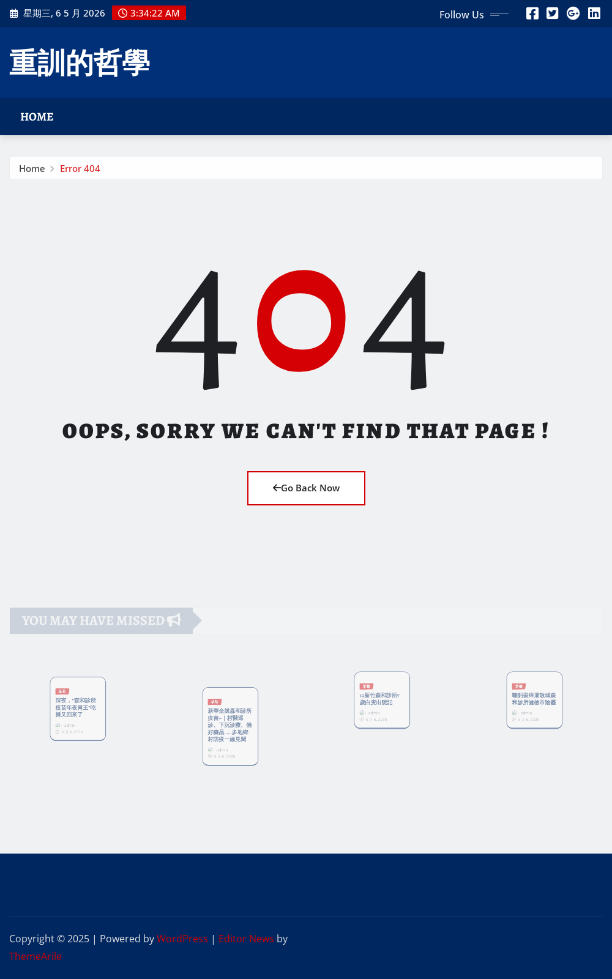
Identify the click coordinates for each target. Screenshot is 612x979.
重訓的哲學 (79, 62)
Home (37, 116)
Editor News (246, 938)
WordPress (182, 938)
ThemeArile (35, 956)
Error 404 (80, 171)
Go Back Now (306, 488)
